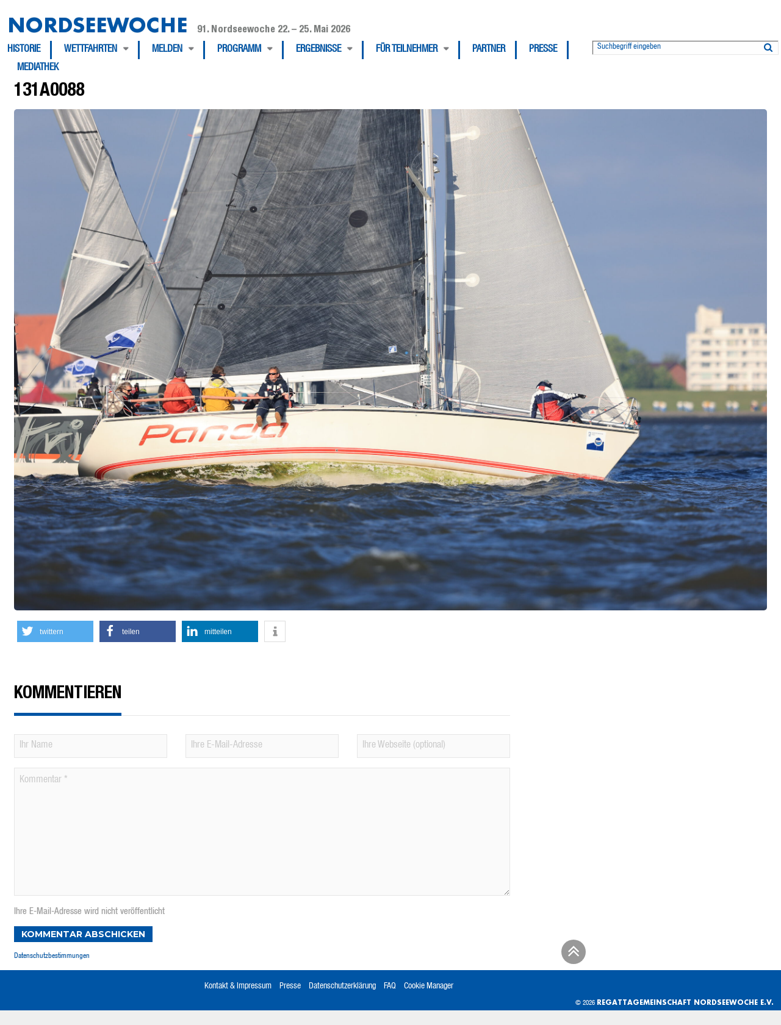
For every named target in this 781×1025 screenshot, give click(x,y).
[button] (55, 631)
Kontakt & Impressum (238, 986)
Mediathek (38, 68)
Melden (167, 50)
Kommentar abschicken (83, 934)
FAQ (390, 986)
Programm (239, 50)
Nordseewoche (97, 24)
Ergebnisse (318, 50)
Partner (488, 50)
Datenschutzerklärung (342, 986)
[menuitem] (29, 50)
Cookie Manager (428, 986)
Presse (543, 50)
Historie (23, 50)
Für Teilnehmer (406, 50)
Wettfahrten (90, 50)
